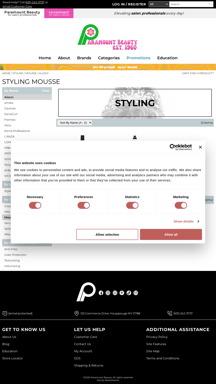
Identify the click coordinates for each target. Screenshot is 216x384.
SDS (77, 358)
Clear (46, 90)
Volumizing (12, 266)
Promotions (138, 58)
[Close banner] (200, 147)
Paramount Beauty (22, 13)
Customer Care (85, 337)
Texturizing (12, 260)
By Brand (11, 90)
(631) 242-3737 (34, 2)
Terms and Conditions (162, 358)
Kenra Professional (17, 131)
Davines (10, 108)
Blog (6, 344)
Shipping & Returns (88, 365)
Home (45, 58)
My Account (83, 351)
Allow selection (107, 234)
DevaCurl (10, 114)
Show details (184, 221)
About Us (9, 337)
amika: (9, 102)
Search (210, 4)
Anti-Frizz (10, 249)
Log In (119, 4)
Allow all (171, 234)
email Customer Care (17, 6)
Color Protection (15, 254)
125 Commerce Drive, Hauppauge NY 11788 (110, 313)
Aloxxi (8, 97)
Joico (7, 125)
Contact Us (82, 344)
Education (167, 58)
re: (59, 13)
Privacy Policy (157, 337)
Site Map (152, 351)
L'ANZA (9, 136)
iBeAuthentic (112, 380)
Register (137, 4)
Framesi (9, 119)
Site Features (156, 344)
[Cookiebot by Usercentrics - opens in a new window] (173, 147)
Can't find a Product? (198, 73)
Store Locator (12, 358)
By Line (9, 184)
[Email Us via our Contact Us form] (20, 313)
